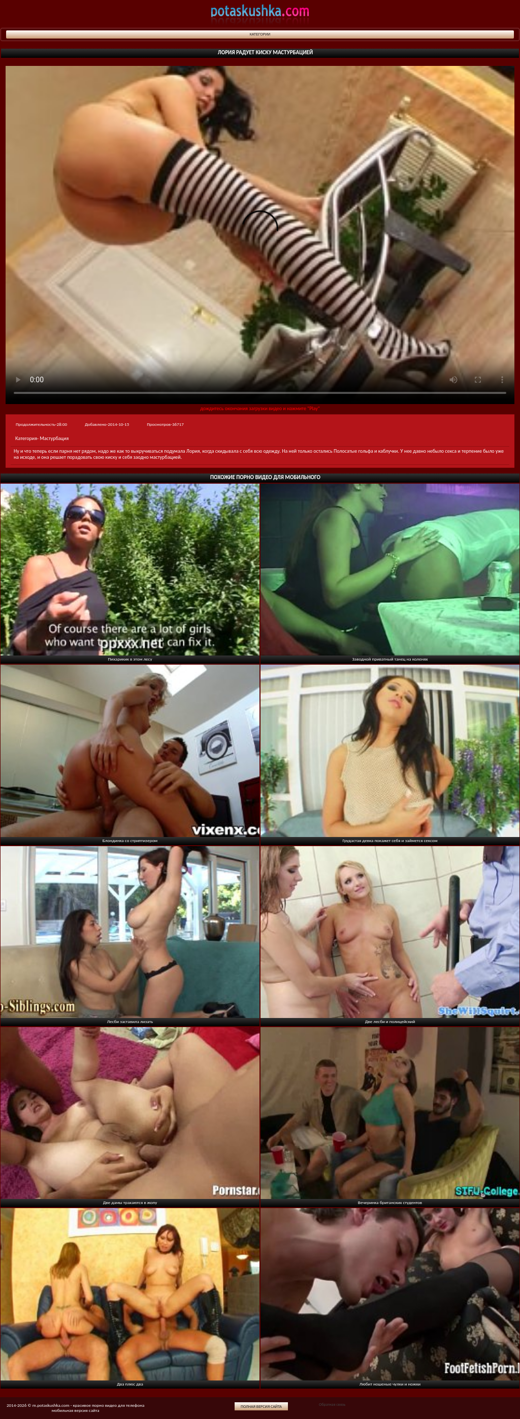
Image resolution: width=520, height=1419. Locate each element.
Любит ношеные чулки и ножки (390, 1384)
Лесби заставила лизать (130, 1021)
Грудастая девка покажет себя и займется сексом (389, 840)
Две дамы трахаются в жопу (130, 1202)
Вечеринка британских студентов (390, 1202)
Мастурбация (54, 438)
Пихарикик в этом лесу (130, 659)
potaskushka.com (260, 14)
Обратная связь (332, 1404)
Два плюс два (130, 1384)
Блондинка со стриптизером (130, 840)
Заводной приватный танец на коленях (390, 659)
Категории (260, 34)
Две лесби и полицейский (390, 1021)
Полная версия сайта (261, 1406)
